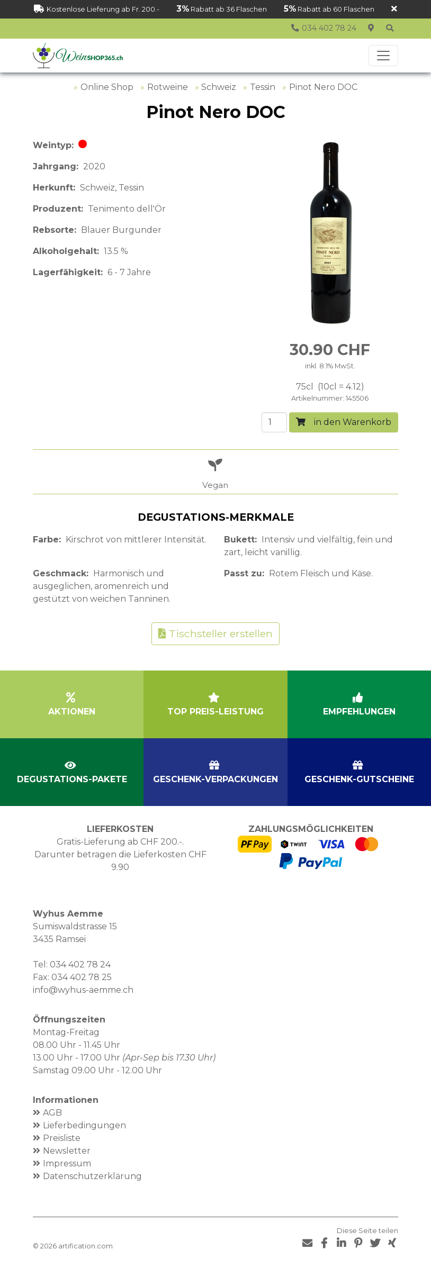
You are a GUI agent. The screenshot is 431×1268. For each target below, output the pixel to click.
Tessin (262, 87)
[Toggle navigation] (383, 55)
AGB (52, 1113)
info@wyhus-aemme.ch (83, 990)
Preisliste (61, 1138)
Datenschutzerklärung (92, 1176)
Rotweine (167, 87)
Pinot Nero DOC (323, 87)
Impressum (67, 1163)
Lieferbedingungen (84, 1125)
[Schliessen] (394, 9)
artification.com (85, 1246)
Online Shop (106, 87)
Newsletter (67, 1151)
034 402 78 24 (80, 964)
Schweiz (218, 87)
